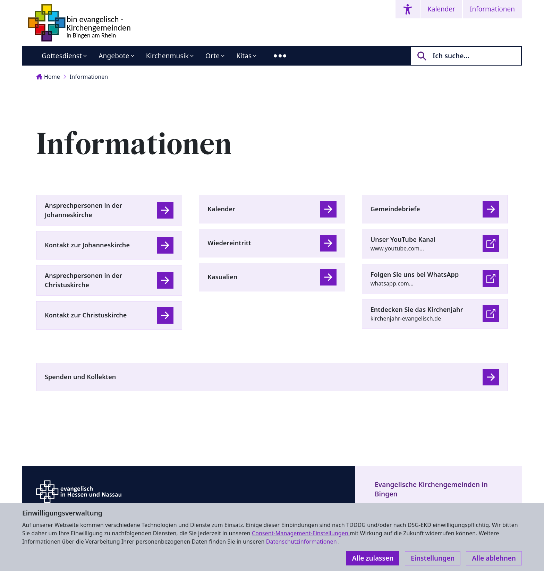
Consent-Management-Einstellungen (301, 533)
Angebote (114, 55)
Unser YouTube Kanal (403, 239)
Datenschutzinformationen (302, 541)
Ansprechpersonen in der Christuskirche (83, 280)
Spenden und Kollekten (80, 377)
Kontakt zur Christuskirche (86, 315)
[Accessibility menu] (408, 9)
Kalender (441, 9)
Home (48, 76)
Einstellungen (432, 558)
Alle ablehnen (494, 558)
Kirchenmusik (167, 55)
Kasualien (222, 277)
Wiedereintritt (229, 243)
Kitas (244, 55)
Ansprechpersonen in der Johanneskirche (83, 210)
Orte (212, 55)
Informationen (492, 9)
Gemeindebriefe (395, 209)
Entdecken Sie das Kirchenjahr (417, 309)
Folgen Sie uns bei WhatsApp (415, 274)
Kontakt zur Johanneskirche (87, 245)
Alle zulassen (372, 558)
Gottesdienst (62, 55)
